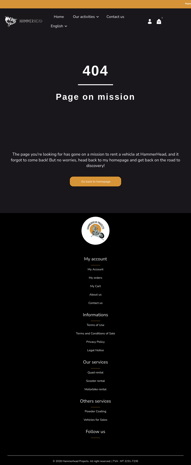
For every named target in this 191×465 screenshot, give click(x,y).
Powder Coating (95, 411)
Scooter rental (95, 381)
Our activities (84, 16)
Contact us (115, 16)
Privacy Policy (95, 342)
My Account (96, 269)
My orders (95, 278)
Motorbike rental (95, 389)
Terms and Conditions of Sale (95, 333)
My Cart (95, 286)
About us (95, 295)
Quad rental (95, 372)
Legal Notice (95, 350)
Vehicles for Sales (95, 420)
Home (59, 16)
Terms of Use (95, 325)
